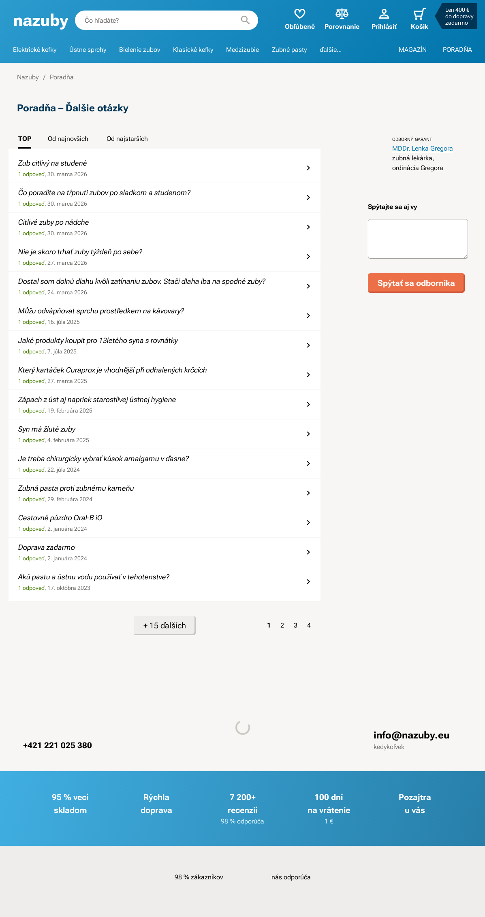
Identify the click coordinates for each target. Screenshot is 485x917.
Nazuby (27, 77)
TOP (24, 139)
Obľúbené (300, 18)
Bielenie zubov (139, 49)
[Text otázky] (418, 239)
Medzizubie (242, 49)
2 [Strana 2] (282, 625)
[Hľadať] (245, 20)
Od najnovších (68, 139)
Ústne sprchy (87, 49)
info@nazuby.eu (411, 735)
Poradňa (62, 77)
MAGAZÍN (413, 49)
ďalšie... (331, 49)
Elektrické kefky (34, 49)
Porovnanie (342, 18)
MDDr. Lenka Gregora (422, 148)
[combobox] (166, 20)
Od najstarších (127, 139)
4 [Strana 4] (309, 625)
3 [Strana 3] (295, 625)
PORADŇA (457, 49)
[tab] (24, 141)
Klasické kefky (193, 49)
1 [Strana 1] (269, 625)
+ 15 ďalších (164, 625)
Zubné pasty (289, 49)
